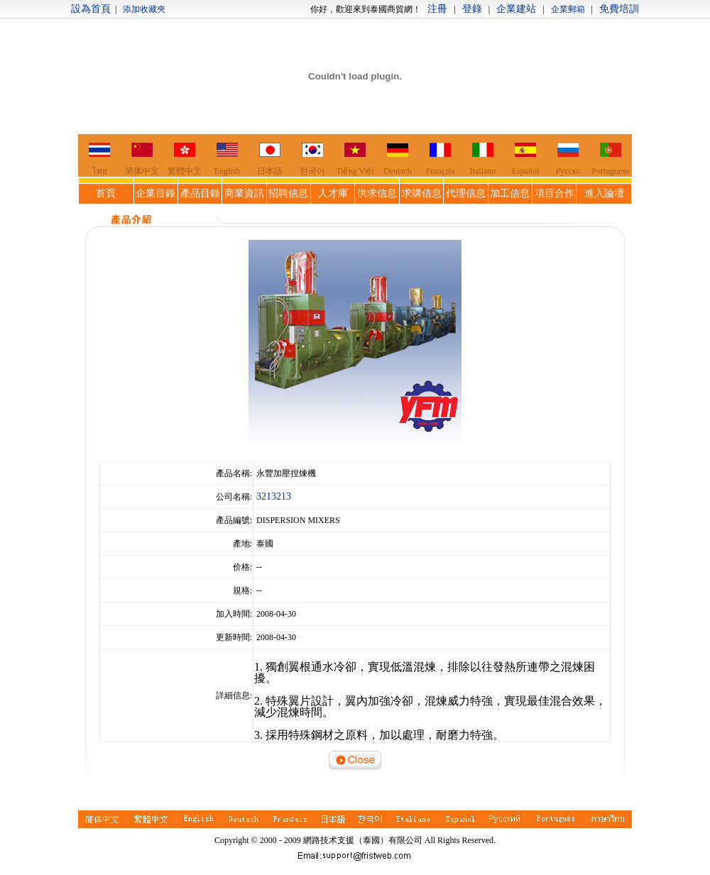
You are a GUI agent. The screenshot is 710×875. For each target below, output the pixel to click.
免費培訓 (619, 9)
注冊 (437, 9)
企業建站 (516, 9)
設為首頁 (91, 9)
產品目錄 (200, 193)
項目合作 (554, 193)
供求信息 (377, 193)
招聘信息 (288, 193)
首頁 (106, 193)
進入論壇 (604, 193)
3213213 (273, 496)
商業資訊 (244, 193)
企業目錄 (155, 193)
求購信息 (422, 193)
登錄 (472, 9)
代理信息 (466, 193)
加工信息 (510, 193)
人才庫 (333, 193)
